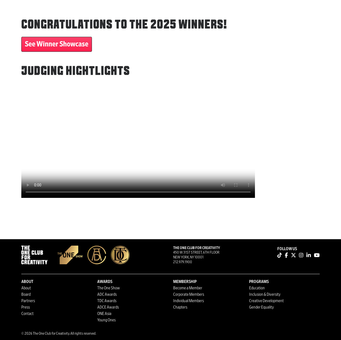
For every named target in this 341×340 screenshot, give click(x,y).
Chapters (180, 307)
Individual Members (188, 301)
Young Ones (106, 320)
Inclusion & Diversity (265, 294)
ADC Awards (107, 294)
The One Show (108, 288)
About (26, 288)
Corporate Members (188, 294)
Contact (27, 313)
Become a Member (187, 288)
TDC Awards (106, 301)
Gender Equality (261, 307)
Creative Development (266, 301)
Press (25, 307)
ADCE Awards (108, 307)
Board (26, 294)
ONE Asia (104, 313)
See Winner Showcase (56, 44)
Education (257, 288)
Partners (28, 301)
